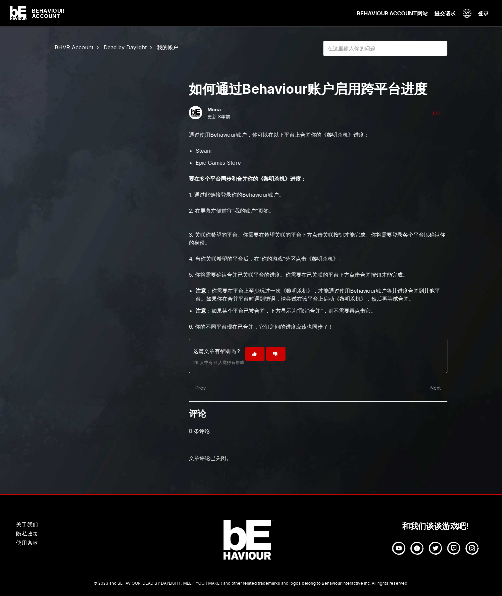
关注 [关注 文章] (436, 113)
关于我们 (27, 524)
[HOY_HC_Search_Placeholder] (385, 48)
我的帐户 (167, 47)
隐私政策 (27, 533)
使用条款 (27, 542)
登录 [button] (483, 13)
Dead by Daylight (125, 47)
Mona (214, 109)
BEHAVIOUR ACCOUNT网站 (392, 13)
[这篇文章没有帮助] (275, 354)
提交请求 (445, 13)
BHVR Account (74, 47)
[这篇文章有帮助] (254, 354)
